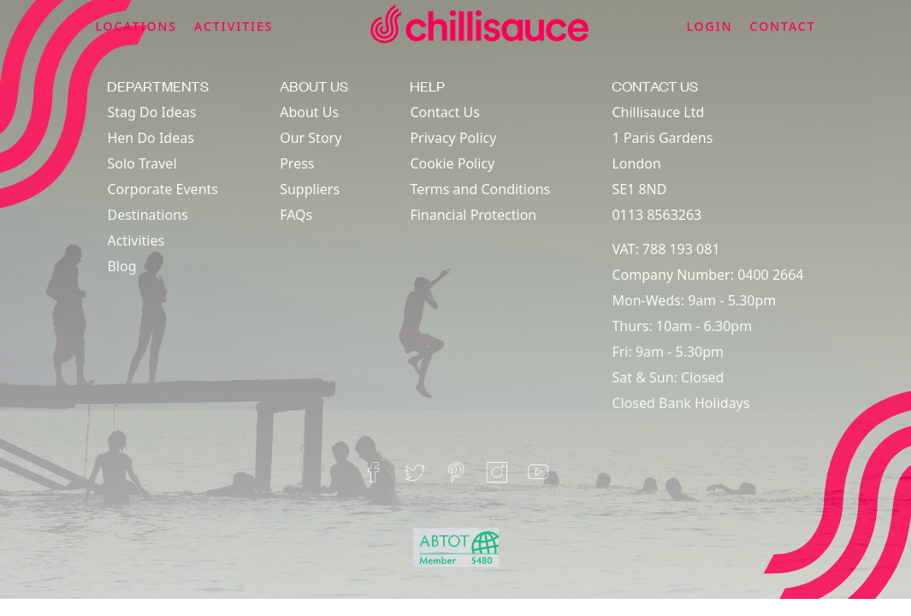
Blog (121, 266)
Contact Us (444, 112)
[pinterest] (455, 472)
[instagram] (497, 472)
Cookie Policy (452, 163)
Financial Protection (473, 214)
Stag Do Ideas (151, 112)
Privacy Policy (453, 137)
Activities (135, 240)
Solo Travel (141, 163)
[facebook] (373, 472)
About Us (309, 112)
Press (297, 163)
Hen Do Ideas (150, 137)
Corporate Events (162, 189)
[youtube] (538, 472)
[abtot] (455, 548)
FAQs (296, 214)
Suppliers (310, 189)
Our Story (310, 137)
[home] (480, 27)
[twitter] (414, 472)
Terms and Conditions (480, 189)
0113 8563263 (656, 214)
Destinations (147, 214)
